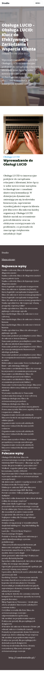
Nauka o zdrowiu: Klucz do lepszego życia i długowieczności (20, 271)
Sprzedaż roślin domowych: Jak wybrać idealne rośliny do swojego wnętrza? (22, 499)
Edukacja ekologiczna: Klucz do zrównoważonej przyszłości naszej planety (20, 405)
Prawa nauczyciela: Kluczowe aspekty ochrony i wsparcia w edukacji (22, 410)
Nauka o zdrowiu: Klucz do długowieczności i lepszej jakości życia (21, 276)
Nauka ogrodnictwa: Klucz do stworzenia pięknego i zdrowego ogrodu (20, 309)
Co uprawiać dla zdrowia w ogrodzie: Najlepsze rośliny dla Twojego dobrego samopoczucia (19, 517)
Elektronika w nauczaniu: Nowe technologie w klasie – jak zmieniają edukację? (22, 364)
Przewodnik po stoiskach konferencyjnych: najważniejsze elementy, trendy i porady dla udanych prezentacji (21, 588)
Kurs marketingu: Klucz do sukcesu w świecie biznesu (21, 320)
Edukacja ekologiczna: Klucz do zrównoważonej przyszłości (15, 399)
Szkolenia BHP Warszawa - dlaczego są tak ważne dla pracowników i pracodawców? (20, 464)
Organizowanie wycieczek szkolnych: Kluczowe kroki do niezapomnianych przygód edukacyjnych (21, 417)
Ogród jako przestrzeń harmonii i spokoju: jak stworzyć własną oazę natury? (22, 567)
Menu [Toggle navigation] (38, 3)
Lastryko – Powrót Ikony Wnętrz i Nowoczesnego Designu (16, 532)
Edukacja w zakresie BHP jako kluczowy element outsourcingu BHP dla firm (19, 488)
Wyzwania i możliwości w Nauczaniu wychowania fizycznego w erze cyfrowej (19, 394)
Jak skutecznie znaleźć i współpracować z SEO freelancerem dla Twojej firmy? (22, 483)
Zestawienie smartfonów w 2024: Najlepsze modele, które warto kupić (21, 551)
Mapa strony (8, 259)
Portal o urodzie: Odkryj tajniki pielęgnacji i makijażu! (20, 494)
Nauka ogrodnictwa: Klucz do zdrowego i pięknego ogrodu (20, 331)
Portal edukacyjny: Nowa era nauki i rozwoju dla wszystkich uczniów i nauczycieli (21, 510)
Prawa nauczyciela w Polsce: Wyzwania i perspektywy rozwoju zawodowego (19, 440)
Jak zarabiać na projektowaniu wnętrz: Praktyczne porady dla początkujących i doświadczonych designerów (19, 640)
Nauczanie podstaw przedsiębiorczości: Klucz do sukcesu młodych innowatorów (22, 342)
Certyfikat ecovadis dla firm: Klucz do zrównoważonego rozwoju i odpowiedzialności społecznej (18, 613)
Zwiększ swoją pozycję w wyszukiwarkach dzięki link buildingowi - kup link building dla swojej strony (20, 525)
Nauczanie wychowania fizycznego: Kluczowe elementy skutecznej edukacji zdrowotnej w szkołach (21, 387)
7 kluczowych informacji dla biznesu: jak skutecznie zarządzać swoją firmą (19, 545)
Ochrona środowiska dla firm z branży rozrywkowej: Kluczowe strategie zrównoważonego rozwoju (18, 648)
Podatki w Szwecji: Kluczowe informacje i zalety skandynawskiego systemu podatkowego (20, 539)
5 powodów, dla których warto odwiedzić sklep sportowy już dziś (22, 573)
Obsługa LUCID (11, 156)
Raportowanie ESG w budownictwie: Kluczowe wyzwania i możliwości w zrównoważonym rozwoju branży (22, 476)
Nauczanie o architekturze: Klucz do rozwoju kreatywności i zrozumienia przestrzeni (21, 369)
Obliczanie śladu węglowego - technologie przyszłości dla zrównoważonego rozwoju (20, 505)
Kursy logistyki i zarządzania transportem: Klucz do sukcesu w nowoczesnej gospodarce (21, 293)
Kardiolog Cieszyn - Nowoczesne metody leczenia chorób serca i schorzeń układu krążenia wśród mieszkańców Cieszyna (20, 580)
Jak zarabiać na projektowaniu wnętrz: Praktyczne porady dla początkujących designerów (18, 621)
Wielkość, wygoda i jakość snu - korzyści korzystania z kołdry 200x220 (19, 469)
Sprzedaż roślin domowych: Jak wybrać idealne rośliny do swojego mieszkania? (22, 562)
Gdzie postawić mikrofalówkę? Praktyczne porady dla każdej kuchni (20, 556)
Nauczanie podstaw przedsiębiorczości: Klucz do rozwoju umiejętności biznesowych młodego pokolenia (22, 349)
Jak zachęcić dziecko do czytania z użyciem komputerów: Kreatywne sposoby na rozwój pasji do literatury (21, 596)
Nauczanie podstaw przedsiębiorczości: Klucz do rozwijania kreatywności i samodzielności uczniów (22, 357)
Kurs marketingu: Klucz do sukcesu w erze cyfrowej (20, 315)
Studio (5, 3)
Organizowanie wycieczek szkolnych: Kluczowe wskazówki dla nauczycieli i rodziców (18, 426)
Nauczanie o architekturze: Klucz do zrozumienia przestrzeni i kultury (17, 375)
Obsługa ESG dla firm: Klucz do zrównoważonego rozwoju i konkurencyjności (22, 458)
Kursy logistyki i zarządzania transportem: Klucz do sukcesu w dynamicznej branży (20, 287)
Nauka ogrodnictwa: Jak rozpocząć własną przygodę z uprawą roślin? (20, 304)
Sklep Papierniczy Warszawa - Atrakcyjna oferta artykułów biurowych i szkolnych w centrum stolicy (20, 605)
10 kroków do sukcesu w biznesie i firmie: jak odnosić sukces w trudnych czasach (21, 627)
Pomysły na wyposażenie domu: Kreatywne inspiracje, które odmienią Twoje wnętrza (20, 633)
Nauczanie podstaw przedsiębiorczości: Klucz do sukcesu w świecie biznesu (22, 337)
